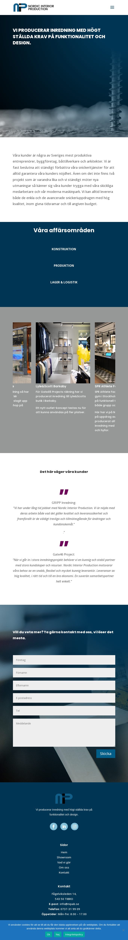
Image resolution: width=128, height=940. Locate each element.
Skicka (106, 753)
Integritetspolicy (74, 934)
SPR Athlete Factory (111, 386)
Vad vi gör (64, 862)
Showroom (64, 857)
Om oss (64, 867)
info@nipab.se (69, 904)
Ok (48, 934)
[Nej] (123, 930)
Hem (64, 852)
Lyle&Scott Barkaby (52, 386)
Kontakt (64, 872)
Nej (58, 934)
